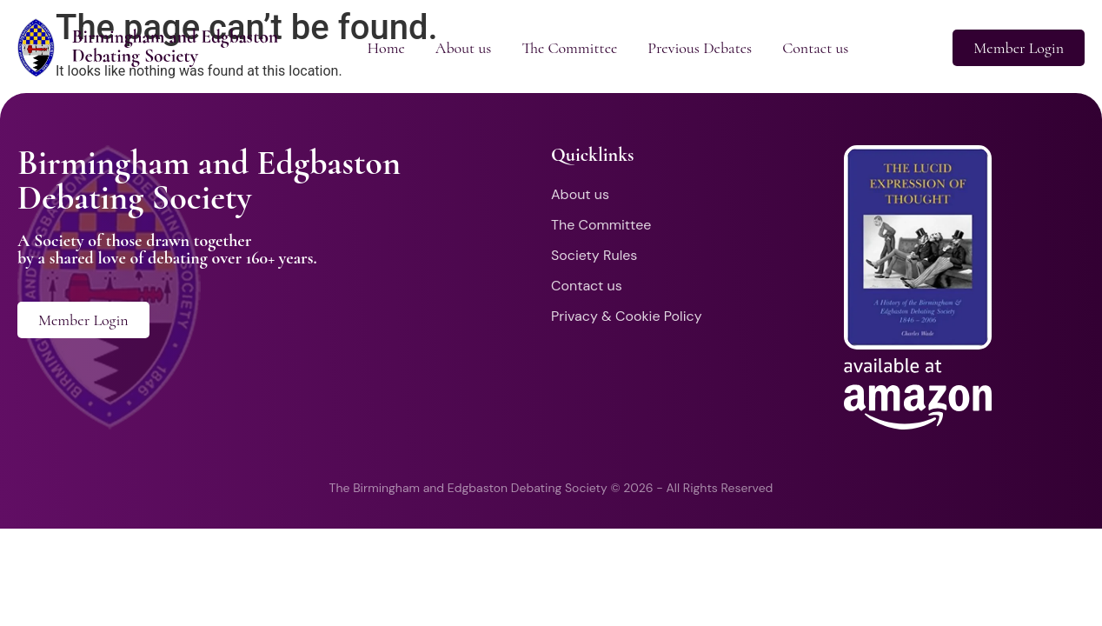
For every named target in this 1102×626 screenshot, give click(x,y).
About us (463, 47)
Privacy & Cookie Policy (626, 316)
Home (385, 47)
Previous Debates (699, 47)
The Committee (569, 47)
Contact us (815, 47)
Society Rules (594, 255)
